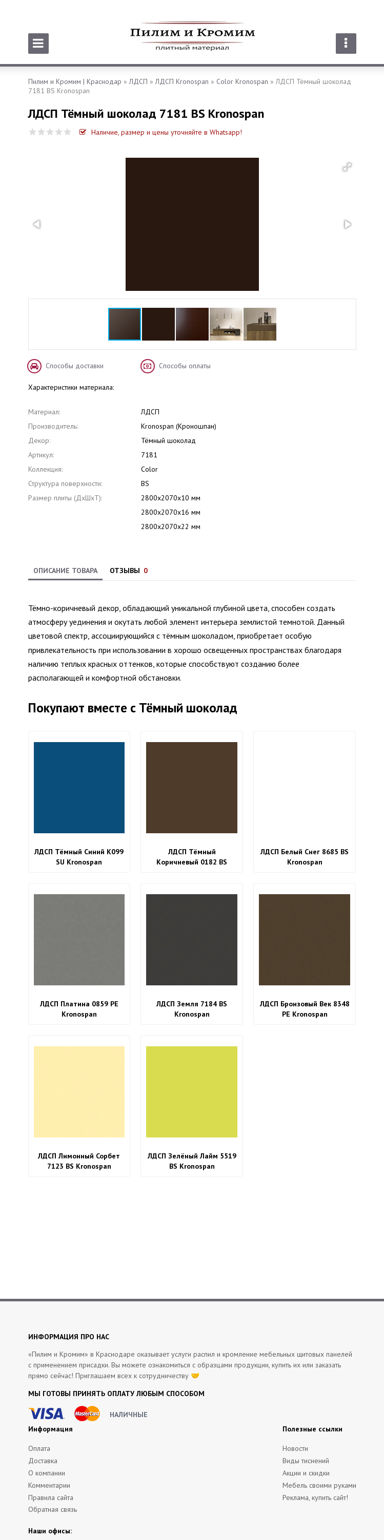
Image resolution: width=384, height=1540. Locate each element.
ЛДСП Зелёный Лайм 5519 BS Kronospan (192, 1161)
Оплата (39, 1448)
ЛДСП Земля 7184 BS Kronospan (191, 1009)
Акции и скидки (306, 1473)
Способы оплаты (185, 365)
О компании (46, 1473)
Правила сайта (50, 1497)
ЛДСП (138, 81)
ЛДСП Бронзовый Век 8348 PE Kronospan (305, 1009)
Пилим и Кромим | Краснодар (75, 81)
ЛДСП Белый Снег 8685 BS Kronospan (304, 857)
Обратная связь (52, 1509)
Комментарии (49, 1485)
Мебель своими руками (319, 1485)
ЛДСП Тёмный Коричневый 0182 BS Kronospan (191, 857)
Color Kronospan (242, 81)
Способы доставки (75, 365)
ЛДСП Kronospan (182, 81)
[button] (347, 167)
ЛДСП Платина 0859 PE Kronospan (79, 1009)
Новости (295, 1448)
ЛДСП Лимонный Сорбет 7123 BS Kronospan (79, 1161)
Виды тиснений (305, 1460)
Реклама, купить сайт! (315, 1497)
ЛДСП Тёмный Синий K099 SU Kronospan (79, 857)
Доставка (42, 1460)
